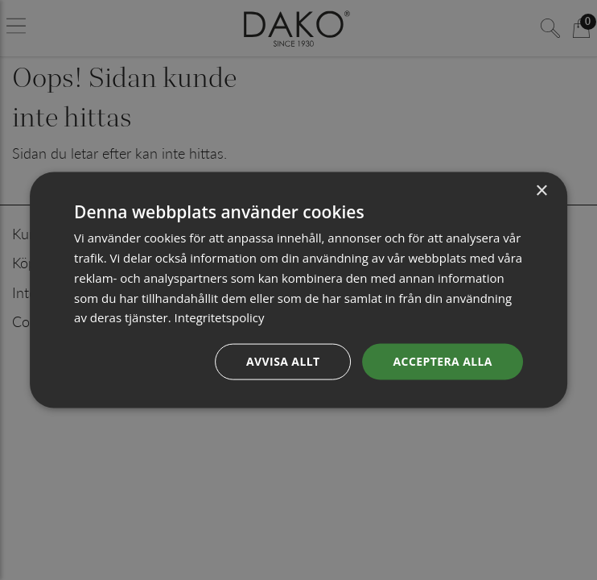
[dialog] (298, 290)
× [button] (541, 191)
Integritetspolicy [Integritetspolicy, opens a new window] (219, 317)
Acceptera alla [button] (442, 361)
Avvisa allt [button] (282, 361)
